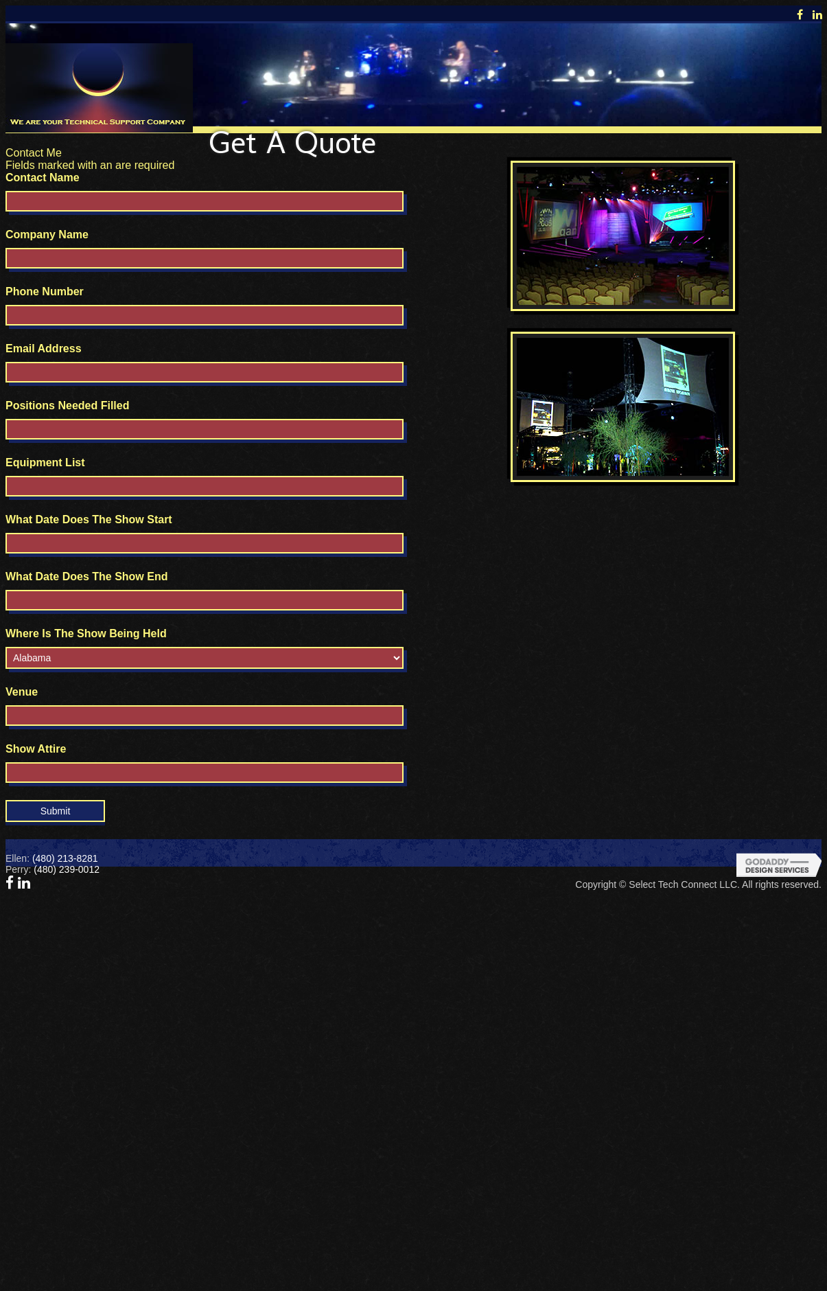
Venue (21, 692)
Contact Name (42, 177)
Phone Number (44, 291)
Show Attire (35, 749)
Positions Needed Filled (67, 405)
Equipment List (45, 462)
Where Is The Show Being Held (86, 633)
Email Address (43, 348)
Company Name (47, 234)
